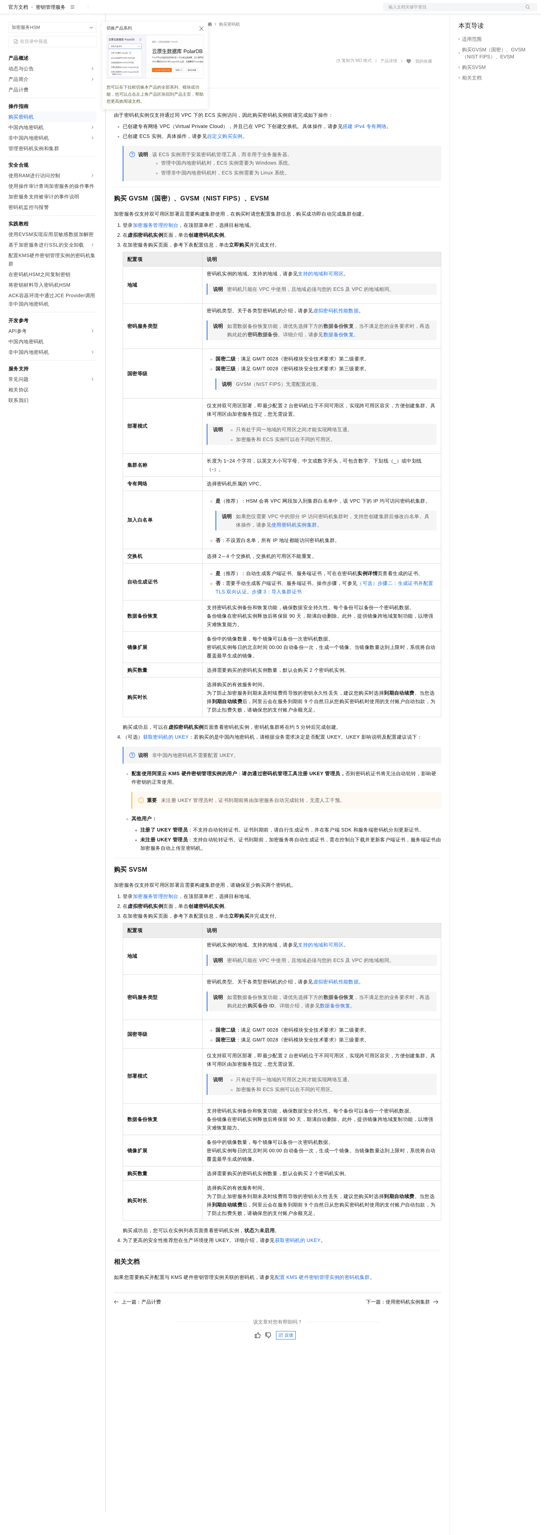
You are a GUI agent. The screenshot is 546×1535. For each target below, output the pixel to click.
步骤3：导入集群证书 (277, 614)
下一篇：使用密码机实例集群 (402, 1324)
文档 (451, 11)
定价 (152, 11)
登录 (525, 11)
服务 (207, 11)
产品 (91, 11)
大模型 (72, 11)
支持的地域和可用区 (320, 296)
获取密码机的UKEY (166, 759)
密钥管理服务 (50, 29)
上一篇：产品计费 (137, 1324)
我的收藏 (423, 83)
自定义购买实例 (225, 158)
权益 (135, 11)
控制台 (483, 11)
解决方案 (113, 11)
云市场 (171, 11)
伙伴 (190, 11)
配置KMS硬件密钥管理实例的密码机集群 (322, 1299)
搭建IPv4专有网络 (364, 149)
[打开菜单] (11, 11)
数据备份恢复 (338, 357)
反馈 (285, 1357)
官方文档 (18, 29)
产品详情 (388, 83)
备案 (466, 11)
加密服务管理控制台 (156, 247)
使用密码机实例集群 (294, 547)
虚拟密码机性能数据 (336, 333)
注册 (500, 11)
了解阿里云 (231, 11)
